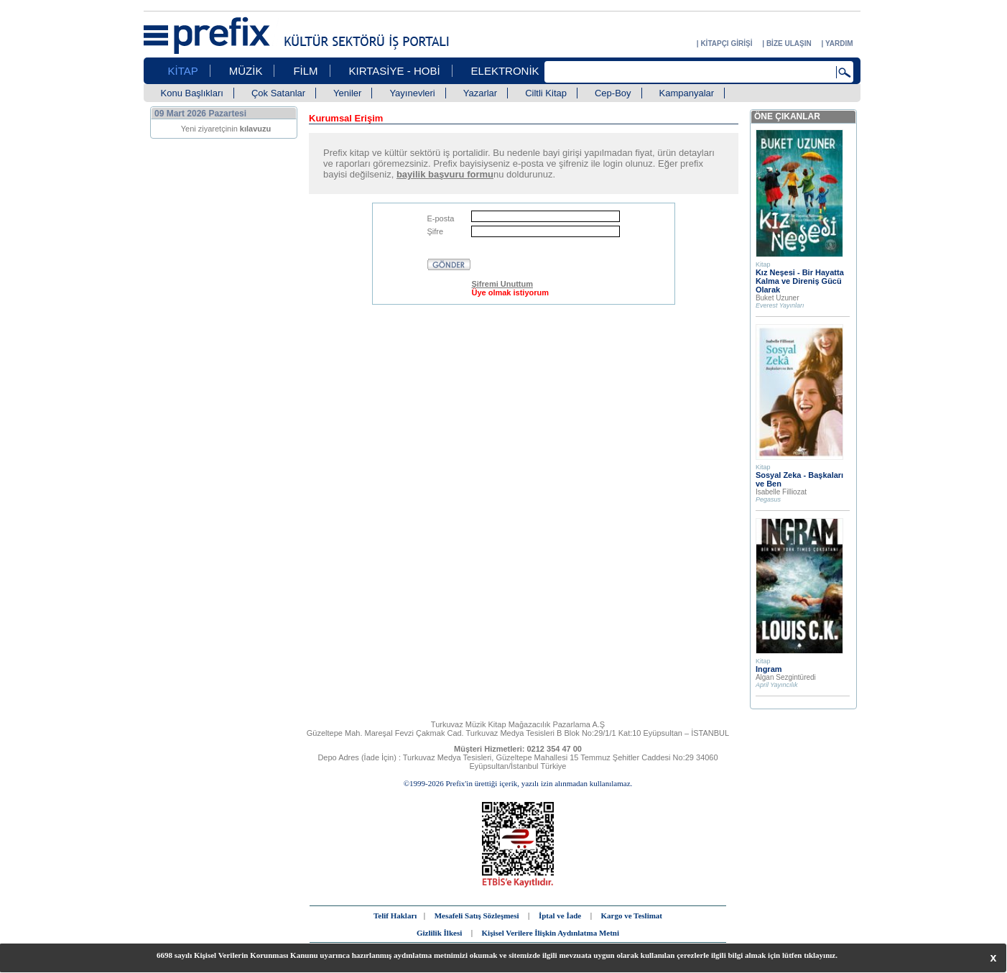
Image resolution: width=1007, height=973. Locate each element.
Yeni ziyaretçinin (226, 128)
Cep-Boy (613, 93)
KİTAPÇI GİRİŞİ (726, 43)
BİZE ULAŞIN (789, 43)
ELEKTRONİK (505, 71)
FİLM (305, 71)
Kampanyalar (687, 93)
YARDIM (839, 43)
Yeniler (347, 93)
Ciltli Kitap (546, 93)
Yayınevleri (412, 93)
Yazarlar (480, 93)
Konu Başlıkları (192, 93)
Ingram (769, 669)
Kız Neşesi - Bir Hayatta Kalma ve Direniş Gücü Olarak (800, 281)
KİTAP (183, 71)
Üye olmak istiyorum (510, 292)
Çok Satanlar (278, 93)
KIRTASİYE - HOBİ (394, 71)
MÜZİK (246, 71)
